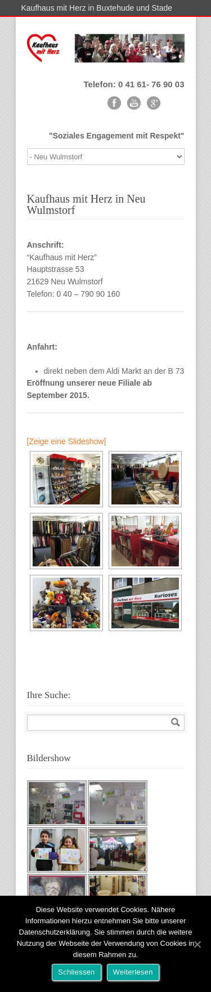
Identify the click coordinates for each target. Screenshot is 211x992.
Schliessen (76, 972)
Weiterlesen (133, 972)
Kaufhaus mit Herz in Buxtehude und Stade (97, 8)
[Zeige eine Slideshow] (66, 441)
